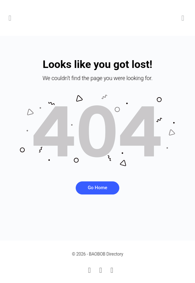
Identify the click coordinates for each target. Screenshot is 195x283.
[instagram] (112, 270)
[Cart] (183, 18)
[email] (89, 270)
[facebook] (100, 270)
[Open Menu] (10, 17)
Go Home (97, 187)
